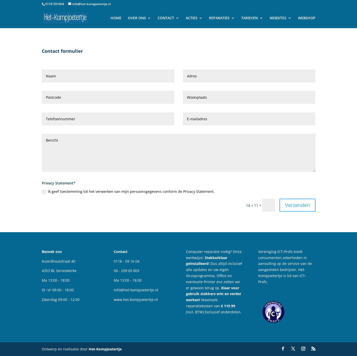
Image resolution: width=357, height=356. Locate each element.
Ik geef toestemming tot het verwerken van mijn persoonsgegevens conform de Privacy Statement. (128, 191)
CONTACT (166, 18)
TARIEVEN (249, 18)
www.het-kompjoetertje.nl (136, 299)
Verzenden (297, 205)
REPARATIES (219, 18)
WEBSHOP (306, 18)
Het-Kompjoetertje (105, 349)
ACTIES (191, 18)
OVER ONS (137, 18)
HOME (115, 18)
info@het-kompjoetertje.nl (136, 289)
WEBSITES (278, 18)
